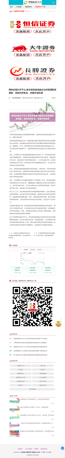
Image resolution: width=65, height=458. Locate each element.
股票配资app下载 (20, 377)
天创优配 (18, 7)
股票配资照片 (20, 373)
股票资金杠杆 (42, 385)
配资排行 (43, 369)
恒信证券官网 (51, 11)
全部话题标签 (32, 389)
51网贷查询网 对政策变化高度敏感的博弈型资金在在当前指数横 (30, 342)
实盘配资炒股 (43, 449)
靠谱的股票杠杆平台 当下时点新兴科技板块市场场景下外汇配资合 (30, 338)
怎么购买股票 (42, 377)
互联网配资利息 (20, 381)
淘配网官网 (28, 7)
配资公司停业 (42, 381)
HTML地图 (48, 452)
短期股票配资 (42, 373)
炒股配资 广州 (20, 365)
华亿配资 (20, 369)
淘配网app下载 (40, 7)
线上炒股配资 (29, 449)
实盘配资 (36, 449)
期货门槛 (43, 365)
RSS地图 (43, 452)
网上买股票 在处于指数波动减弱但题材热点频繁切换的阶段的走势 (30, 355)
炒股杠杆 (20, 385)
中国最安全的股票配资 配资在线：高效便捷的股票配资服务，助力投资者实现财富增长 (20, 235)
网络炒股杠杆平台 (38, 98)
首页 (11, 7)
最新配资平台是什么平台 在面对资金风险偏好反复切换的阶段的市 (30, 346)
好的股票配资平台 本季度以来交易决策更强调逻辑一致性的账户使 (30, 351)
